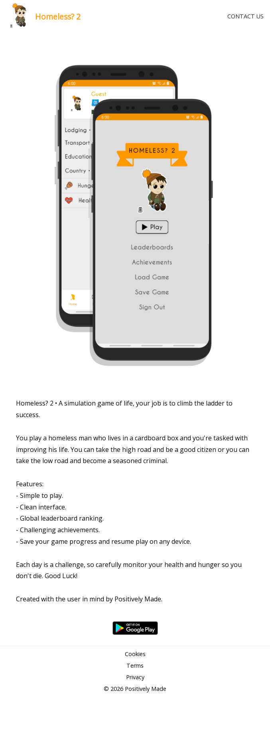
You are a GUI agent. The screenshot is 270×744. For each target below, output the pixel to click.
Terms (135, 665)
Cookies (135, 654)
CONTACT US (245, 16)
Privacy (135, 677)
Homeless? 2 (58, 16)
